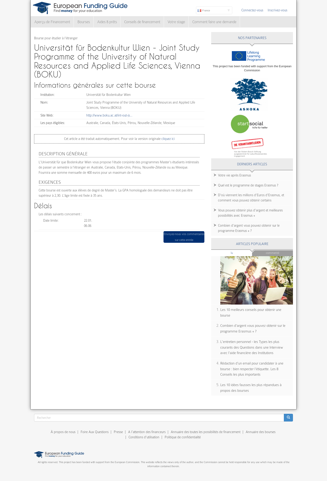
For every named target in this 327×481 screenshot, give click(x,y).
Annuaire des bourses (260, 432)
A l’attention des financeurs (147, 432)
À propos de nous (63, 432)
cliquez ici (168, 139)
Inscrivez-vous (277, 10)
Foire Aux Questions (95, 432)
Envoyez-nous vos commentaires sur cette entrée (184, 237)
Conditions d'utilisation (144, 437)
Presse (118, 432)
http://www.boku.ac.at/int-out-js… (109, 115)
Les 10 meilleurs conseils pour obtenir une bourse (250, 312)
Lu (239, 253)
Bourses (83, 22)
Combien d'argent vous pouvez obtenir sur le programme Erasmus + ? (249, 228)
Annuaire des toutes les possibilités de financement (205, 432)
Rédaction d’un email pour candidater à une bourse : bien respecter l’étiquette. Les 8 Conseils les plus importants (251, 369)
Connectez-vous (252, 10)
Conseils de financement (142, 22)
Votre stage (176, 22)
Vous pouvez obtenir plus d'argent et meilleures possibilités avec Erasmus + (250, 212)
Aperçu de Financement (52, 22)
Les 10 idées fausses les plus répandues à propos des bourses (251, 388)
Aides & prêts (107, 22)
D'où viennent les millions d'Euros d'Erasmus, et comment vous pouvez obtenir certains (251, 197)
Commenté (272, 253)
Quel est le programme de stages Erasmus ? (248, 185)
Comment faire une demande (214, 22)
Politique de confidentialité (183, 437)
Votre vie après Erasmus (234, 175)
